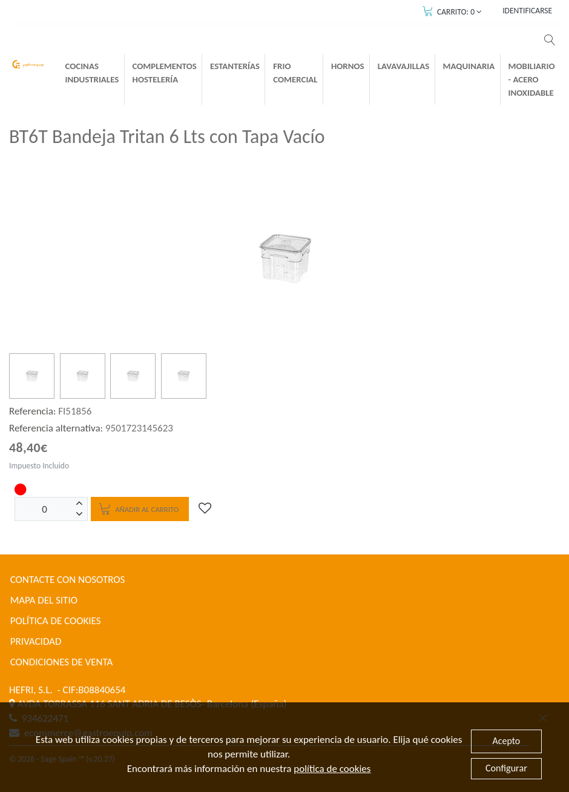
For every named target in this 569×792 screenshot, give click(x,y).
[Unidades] (45, 509)
